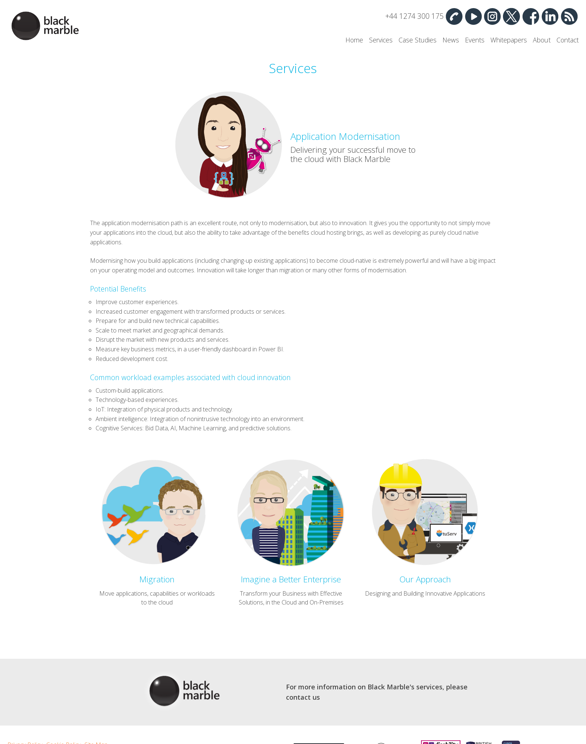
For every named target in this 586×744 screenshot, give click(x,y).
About (542, 39)
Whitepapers (508, 39)
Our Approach (425, 579)
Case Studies (418, 39)
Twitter (511, 16)
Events (475, 39)
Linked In (550, 16)
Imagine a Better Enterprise (291, 579)
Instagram (492, 16)
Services (381, 39)
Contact (567, 39)
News (450, 39)
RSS (569, 16)
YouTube (473, 16)
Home (354, 39)
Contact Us (454, 16)
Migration (157, 579)
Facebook (531, 16)
